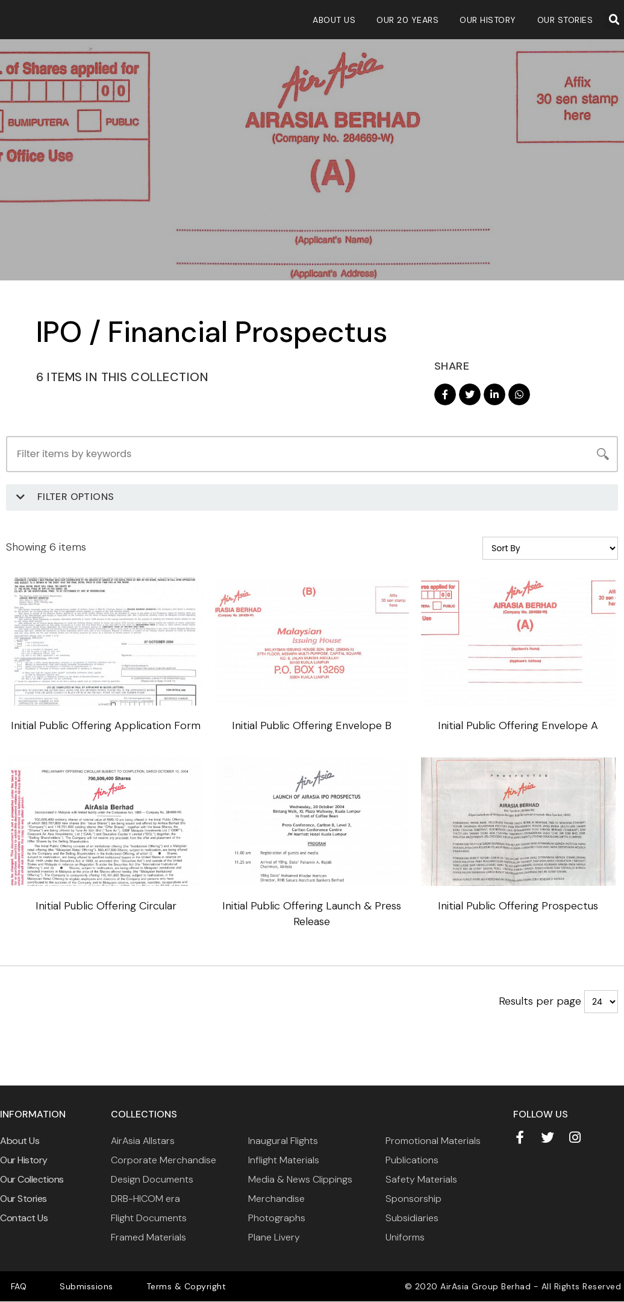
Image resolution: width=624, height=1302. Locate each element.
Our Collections (32, 1180)
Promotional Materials (433, 1141)
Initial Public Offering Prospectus (520, 906)
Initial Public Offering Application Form (104, 725)
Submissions (64, 1286)
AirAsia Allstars (143, 1141)
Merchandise (276, 1199)
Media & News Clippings (300, 1180)
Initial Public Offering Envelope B (312, 725)
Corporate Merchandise (163, 1160)
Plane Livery (274, 1237)
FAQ (11, 1286)
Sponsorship (413, 1199)
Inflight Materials (283, 1160)
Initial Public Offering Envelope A (520, 725)
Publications (411, 1160)
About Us (334, 19)
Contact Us (24, 1218)
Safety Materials (421, 1180)
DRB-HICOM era (145, 1199)
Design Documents (152, 1180)
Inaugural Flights (283, 1141)
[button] (614, 20)
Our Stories (565, 19)
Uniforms (405, 1237)
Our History (488, 19)
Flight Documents (149, 1218)
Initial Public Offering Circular (104, 906)
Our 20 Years (407, 19)
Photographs (276, 1218)
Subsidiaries (411, 1218)
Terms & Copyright (148, 1286)
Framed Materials (148, 1237)
